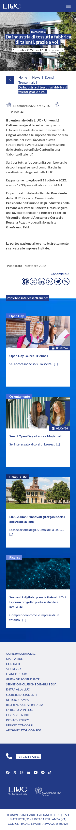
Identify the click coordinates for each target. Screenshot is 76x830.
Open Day (16, 316)
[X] (33, 281)
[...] (56, 364)
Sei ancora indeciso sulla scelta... (31, 364)
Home (22, 77)
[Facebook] (25, 281)
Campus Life (18, 477)
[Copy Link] (66, 281)
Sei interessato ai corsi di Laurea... (32, 444)
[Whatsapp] (49, 281)
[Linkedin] (41, 281)
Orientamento (19, 396)
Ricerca (14, 557)
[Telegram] (57, 281)
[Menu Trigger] (68, 6)
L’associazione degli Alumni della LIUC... (36, 530)
